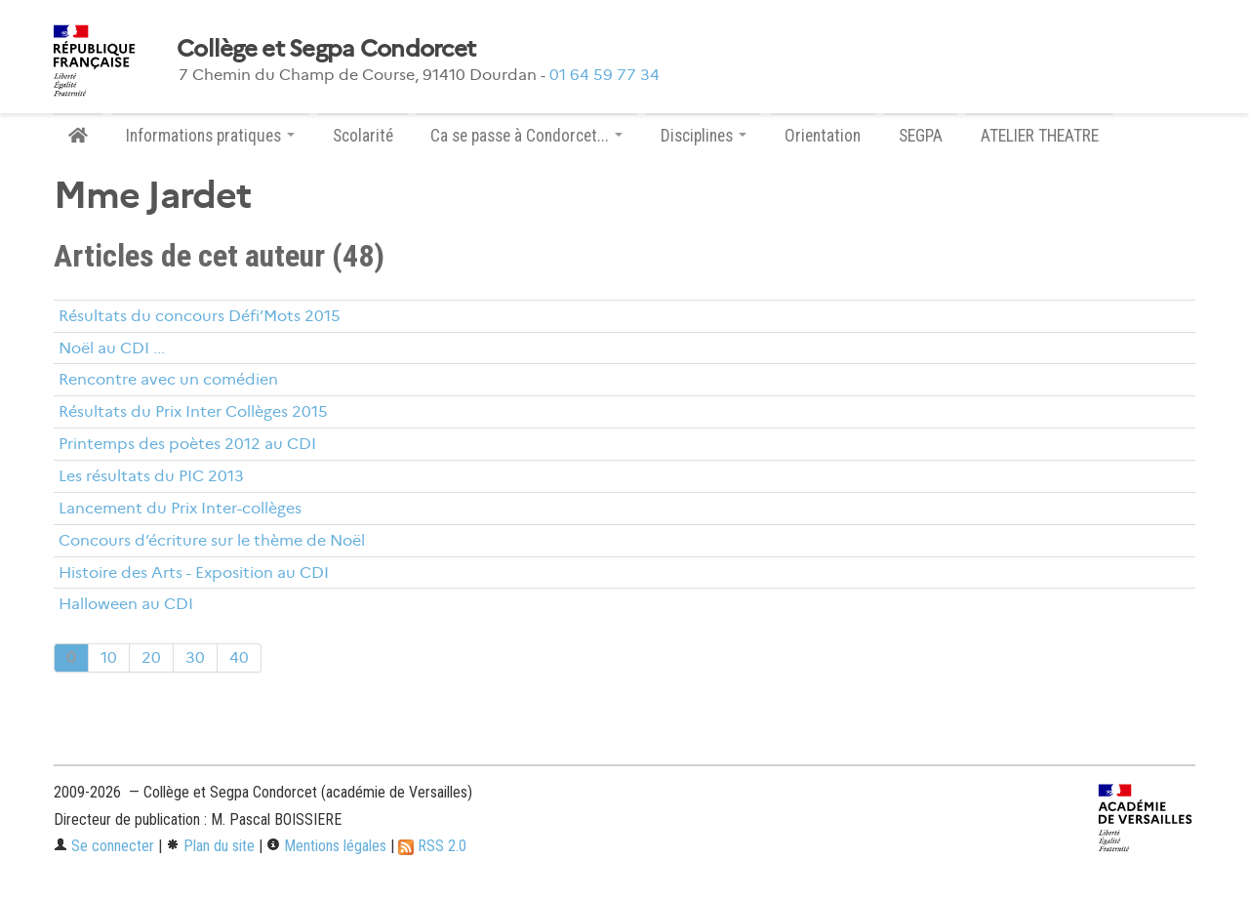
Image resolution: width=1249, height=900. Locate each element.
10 (109, 657)
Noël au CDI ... (112, 348)
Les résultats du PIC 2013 (151, 476)
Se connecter (104, 846)
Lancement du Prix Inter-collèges (180, 508)
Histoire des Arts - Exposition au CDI (194, 572)
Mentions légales (326, 846)
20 (151, 657)
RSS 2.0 (432, 846)
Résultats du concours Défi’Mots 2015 (200, 316)
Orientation (823, 135)
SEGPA (921, 135)
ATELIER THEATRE (1040, 135)
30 (195, 657)
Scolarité (363, 135)
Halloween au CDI (126, 603)
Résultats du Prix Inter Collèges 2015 (193, 411)
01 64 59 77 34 (604, 74)
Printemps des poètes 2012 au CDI (187, 443)
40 (239, 657)
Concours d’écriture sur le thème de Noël (212, 540)
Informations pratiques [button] (210, 135)
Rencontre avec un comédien (168, 379)
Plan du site (210, 846)
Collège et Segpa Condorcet (326, 48)
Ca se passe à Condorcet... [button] (526, 135)
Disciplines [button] (703, 135)
